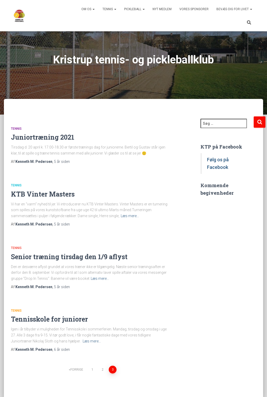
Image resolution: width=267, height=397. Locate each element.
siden (62, 161)
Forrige (76, 369)
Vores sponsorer (194, 9)
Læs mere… (130, 216)
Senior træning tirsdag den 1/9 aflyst (69, 256)
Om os (88, 9)
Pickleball (134, 9)
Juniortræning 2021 (42, 137)
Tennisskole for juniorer (49, 319)
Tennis (109, 9)
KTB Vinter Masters (43, 194)
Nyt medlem (162, 9)
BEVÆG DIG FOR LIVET (234, 9)
